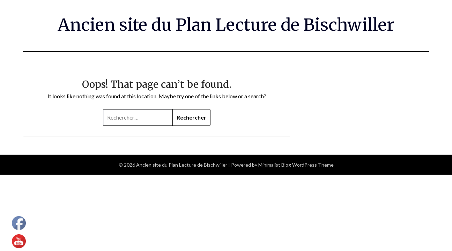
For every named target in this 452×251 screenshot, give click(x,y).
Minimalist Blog (274, 165)
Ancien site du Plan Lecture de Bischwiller (226, 24)
